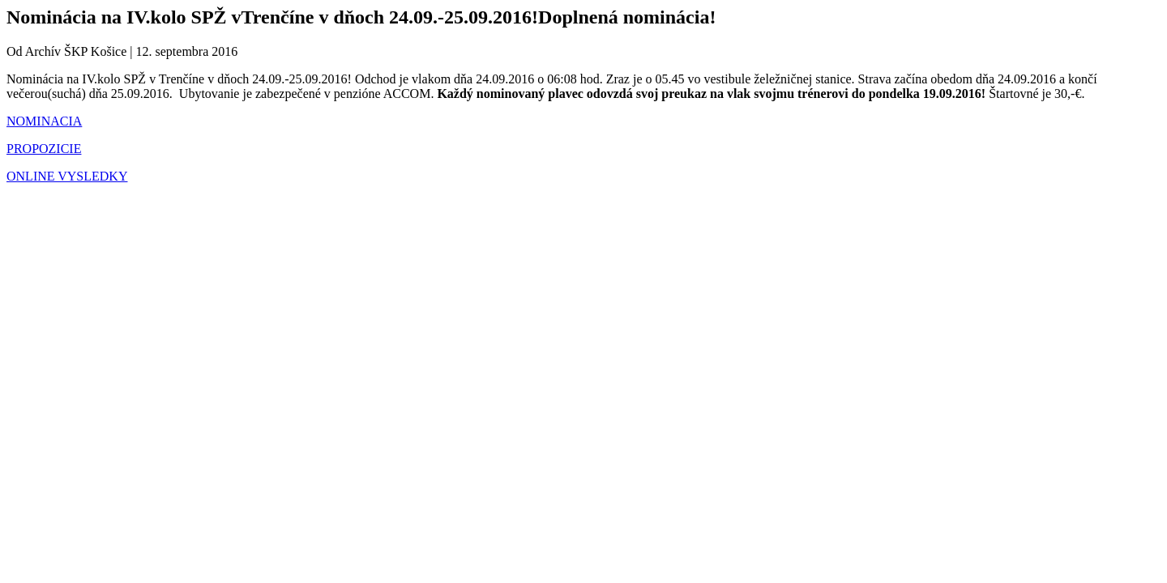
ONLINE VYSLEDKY (66, 176)
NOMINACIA (44, 121)
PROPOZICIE (43, 148)
